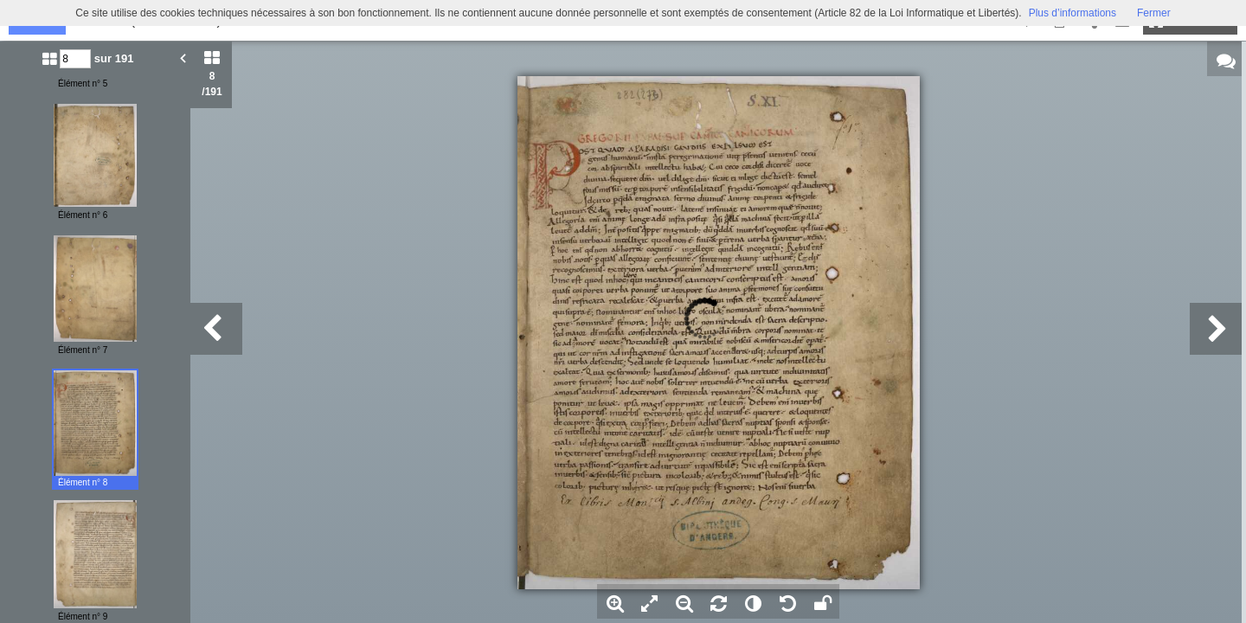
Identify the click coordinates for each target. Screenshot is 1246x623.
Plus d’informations (1072, 13)
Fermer (1154, 13)
